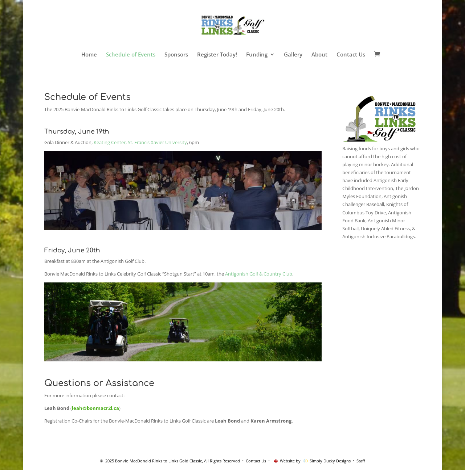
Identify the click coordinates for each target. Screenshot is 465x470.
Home (89, 55)
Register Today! (217, 55)
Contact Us (350, 55)
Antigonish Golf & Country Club (258, 273)
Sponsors (176, 55)
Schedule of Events (130, 55)
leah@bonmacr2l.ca (95, 408)
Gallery (293, 55)
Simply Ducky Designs (330, 460)
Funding (257, 55)
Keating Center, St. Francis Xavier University (140, 142)
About (319, 55)
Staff (360, 460)
